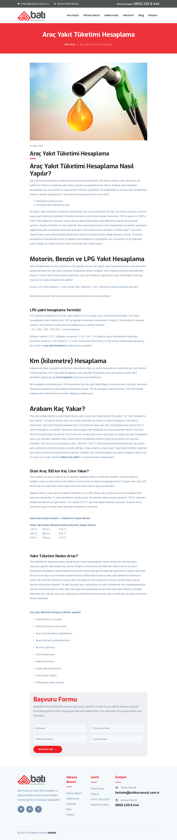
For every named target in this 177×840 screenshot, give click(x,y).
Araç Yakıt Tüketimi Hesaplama (96, 44)
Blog (141, 15)
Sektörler (128, 15)
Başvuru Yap (48, 749)
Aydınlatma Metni (100, 804)
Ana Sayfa (73, 15)
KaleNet (51, 832)
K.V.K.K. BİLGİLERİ (100, 799)
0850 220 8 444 (127, 805)
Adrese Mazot (91, 15)
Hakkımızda (111, 15)
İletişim (152, 15)
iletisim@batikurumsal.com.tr (33, 4)
